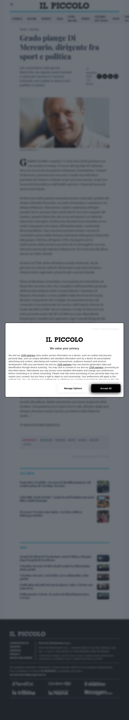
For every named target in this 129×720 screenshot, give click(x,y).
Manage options (73, 388)
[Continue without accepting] (105, 329)
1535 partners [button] (28, 355)
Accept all (106, 388)
